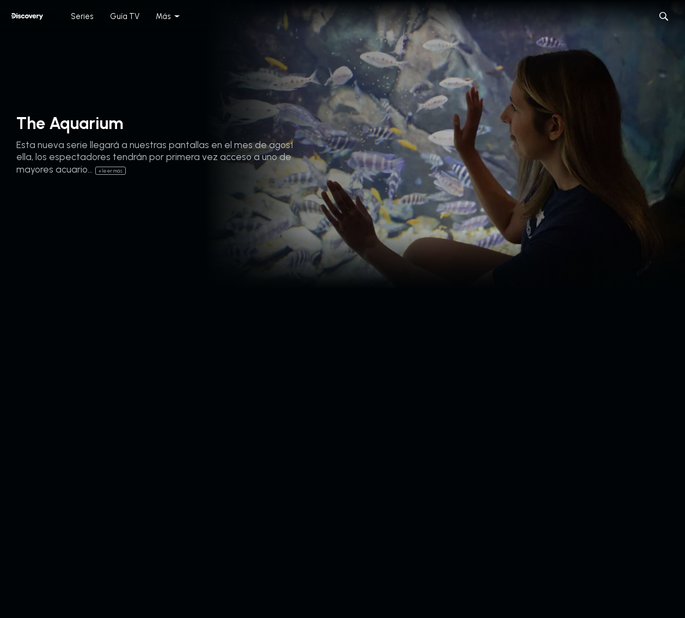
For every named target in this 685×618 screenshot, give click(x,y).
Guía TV (124, 16)
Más (163, 16)
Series (82, 16)
